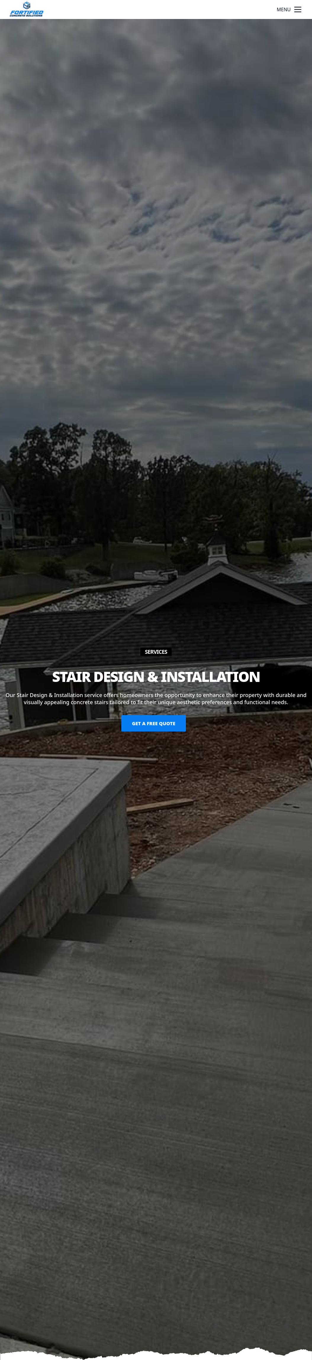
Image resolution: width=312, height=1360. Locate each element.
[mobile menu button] (298, 9)
